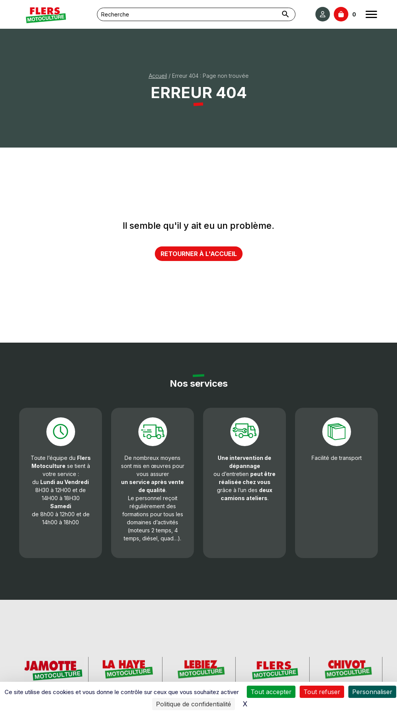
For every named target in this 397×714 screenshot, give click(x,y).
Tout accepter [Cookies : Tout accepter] (271, 692)
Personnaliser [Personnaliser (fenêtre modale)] (372, 692)
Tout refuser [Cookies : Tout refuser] (321, 692)
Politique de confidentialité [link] (193, 704)
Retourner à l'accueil (199, 254)
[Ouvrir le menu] (371, 14)
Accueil (158, 75)
